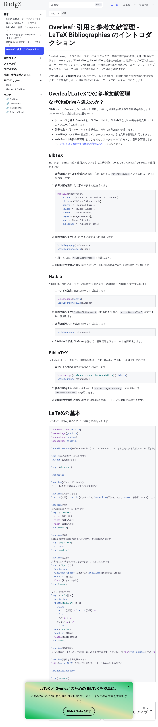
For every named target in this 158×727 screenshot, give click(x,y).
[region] (102, 554)
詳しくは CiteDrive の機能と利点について (83, 143)
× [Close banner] (129, 686)
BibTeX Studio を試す (79, 711)
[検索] (76, 5)
